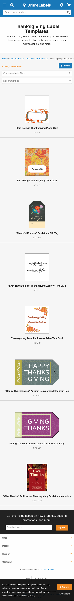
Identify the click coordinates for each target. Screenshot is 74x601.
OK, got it (64, 587)
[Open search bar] (12, 5)
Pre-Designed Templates (37, 58)
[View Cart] (69, 5)
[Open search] (68, 12)
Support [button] (6, 554)
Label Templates (16, 58)
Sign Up (62, 527)
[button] (4, 5)
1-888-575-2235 (47, 569)
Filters (65, 66)
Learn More (64, 594)
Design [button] (5, 546)
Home (5, 58)
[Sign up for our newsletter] (29, 527)
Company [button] (7, 562)
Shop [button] (5, 538)
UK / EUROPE (40, 578)
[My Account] (61, 5)
